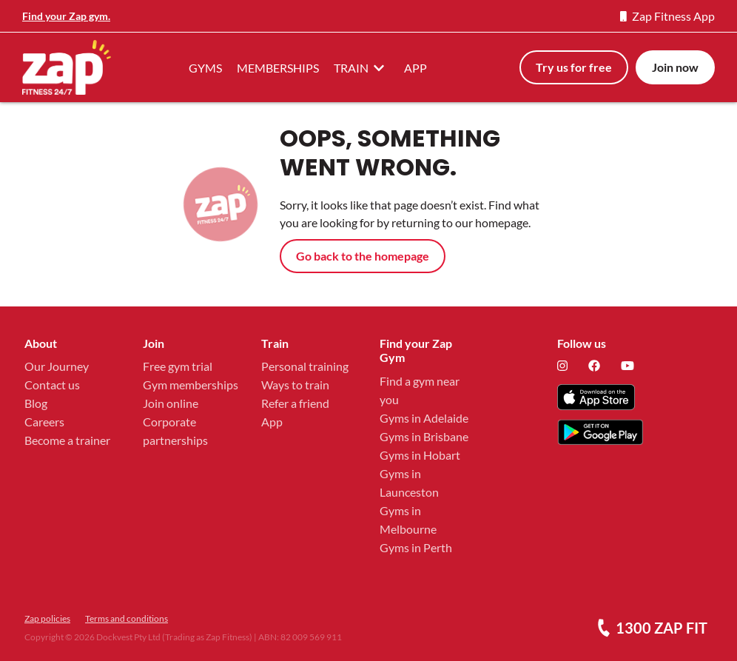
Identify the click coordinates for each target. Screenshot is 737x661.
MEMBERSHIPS (278, 68)
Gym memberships (190, 385)
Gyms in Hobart (420, 455)
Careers (44, 422)
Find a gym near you (420, 390)
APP (415, 68)
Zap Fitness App (667, 16)
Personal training (305, 366)
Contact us (52, 385)
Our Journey (56, 366)
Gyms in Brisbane (424, 436)
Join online (170, 403)
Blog (35, 403)
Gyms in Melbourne (408, 519)
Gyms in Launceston (409, 482)
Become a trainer (67, 440)
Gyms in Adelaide (424, 418)
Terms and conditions (126, 618)
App (272, 422)
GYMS (205, 68)
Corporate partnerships (175, 431)
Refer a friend (295, 403)
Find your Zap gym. (66, 16)
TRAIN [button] (361, 67)
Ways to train (295, 385)
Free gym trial (177, 366)
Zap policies (47, 618)
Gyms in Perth (416, 547)
